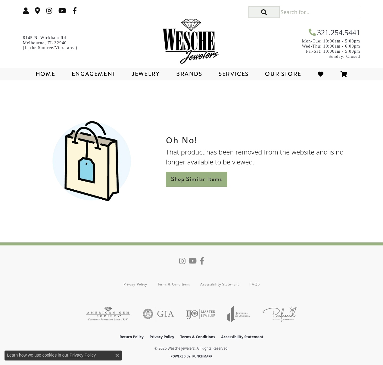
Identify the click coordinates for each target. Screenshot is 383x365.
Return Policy (132, 336)
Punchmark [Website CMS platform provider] (202, 356)
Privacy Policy (135, 284)
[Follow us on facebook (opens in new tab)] (74, 10)
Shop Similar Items (196, 179)
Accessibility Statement (219, 284)
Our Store (283, 74)
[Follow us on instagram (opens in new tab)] (49, 10)
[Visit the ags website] (108, 314)
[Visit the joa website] (238, 314)
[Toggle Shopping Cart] (344, 74)
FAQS (254, 284)
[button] (26, 10)
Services (234, 74)
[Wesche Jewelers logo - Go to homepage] (191, 39)
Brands (189, 74)
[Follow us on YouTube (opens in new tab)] (62, 10)
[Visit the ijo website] (200, 314)
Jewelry (146, 74)
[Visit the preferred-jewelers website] (279, 314)
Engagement (94, 74)
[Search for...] (319, 12)
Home (45, 74)
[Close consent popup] (117, 355)
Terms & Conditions (173, 284)
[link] (37, 10)
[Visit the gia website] (158, 314)
